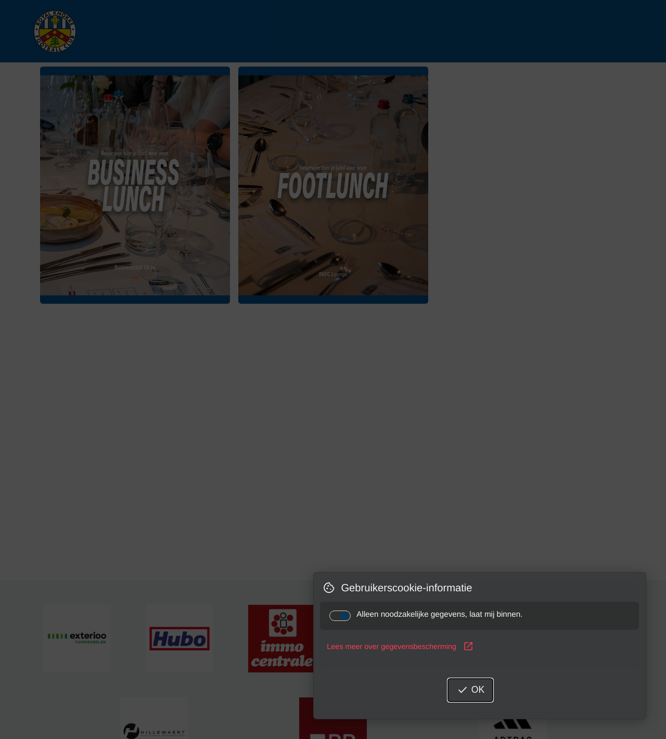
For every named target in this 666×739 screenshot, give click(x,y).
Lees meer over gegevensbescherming (400, 646)
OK (470, 690)
